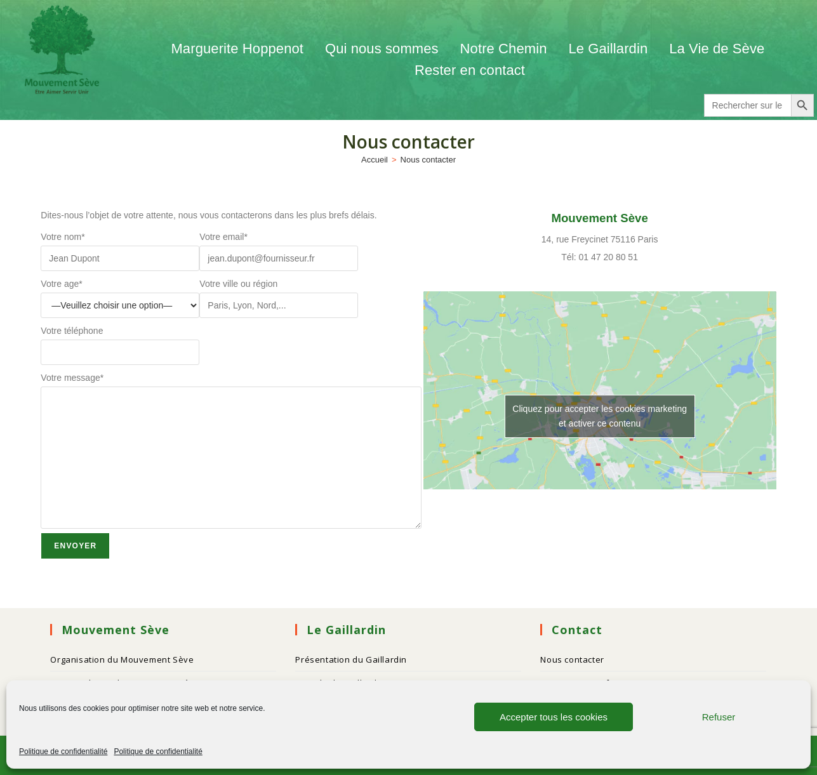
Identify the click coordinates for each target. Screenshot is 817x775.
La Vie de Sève (718, 48)
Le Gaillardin (608, 48)
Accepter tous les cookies (554, 717)
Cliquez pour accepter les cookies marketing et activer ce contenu (599, 416)
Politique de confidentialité (63, 751)
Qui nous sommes (382, 48)
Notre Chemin (503, 48)
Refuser (719, 717)
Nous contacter (428, 159)
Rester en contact (470, 70)
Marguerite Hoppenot (237, 48)
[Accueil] (374, 159)
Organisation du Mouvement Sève (122, 659)
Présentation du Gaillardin (351, 659)
